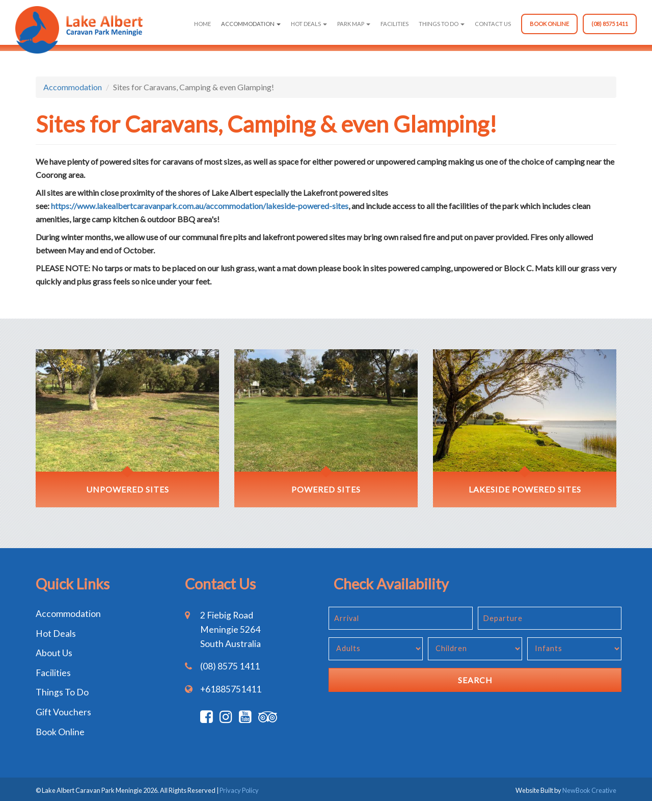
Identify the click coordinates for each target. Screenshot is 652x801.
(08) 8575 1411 (609, 23)
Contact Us (493, 23)
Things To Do (442, 23)
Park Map (353, 23)
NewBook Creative (589, 790)
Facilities (395, 23)
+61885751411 (230, 689)
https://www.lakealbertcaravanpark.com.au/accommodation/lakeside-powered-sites (199, 206)
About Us (54, 653)
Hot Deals (309, 23)
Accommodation (251, 23)
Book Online (549, 23)
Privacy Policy (239, 790)
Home (202, 23)
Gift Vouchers (63, 712)
